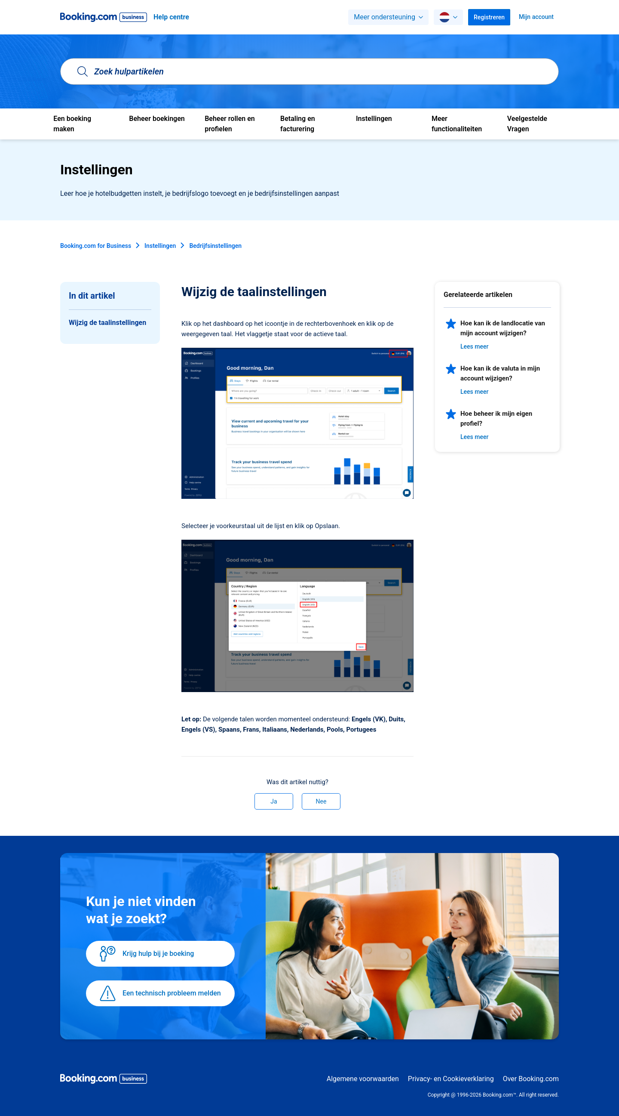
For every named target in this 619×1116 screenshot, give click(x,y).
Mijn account (536, 16)
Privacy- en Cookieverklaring (451, 1079)
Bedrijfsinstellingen (215, 245)
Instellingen (160, 245)
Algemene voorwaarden (363, 1079)
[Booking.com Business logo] (103, 1080)
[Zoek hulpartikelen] (309, 71)
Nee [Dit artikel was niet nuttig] (321, 801)
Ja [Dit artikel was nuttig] (273, 801)
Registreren (489, 17)
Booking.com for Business (95, 245)
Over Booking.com (531, 1079)
